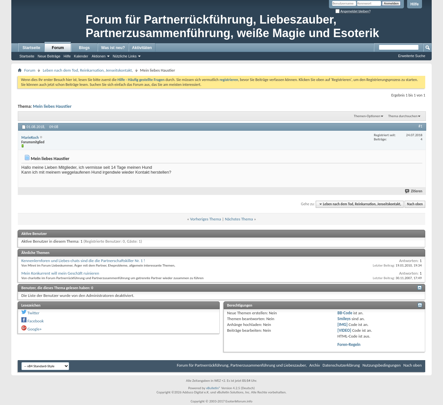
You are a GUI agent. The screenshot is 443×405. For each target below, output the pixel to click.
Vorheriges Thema (205, 219)
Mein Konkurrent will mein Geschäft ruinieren (60, 273)
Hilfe (414, 4)
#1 (420, 126)
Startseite (31, 48)
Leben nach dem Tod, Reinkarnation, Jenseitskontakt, (88, 70)
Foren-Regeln (348, 344)
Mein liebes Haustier (52, 106)
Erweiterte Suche (411, 56)
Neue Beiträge (48, 56)
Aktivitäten (142, 48)
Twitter (33, 312)
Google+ (34, 329)
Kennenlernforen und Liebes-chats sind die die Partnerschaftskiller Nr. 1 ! (83, 260)
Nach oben (415, 204)
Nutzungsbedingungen (382, 365)
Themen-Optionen (367, 116)
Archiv (314, 365)
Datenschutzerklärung (341, 365)
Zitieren (414, 191)
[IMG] (342, 324)
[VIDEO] (344, 330)
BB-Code (344, 312)
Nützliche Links (125, 56)
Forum (58, 48)
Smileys (344, 318)
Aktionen (99, 56)
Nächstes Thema (239, 219)
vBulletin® (213, 388)
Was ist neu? (113, 48)
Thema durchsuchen (402, 116)
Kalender (81, 56)
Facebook (35, 321)
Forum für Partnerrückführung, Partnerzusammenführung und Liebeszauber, (242, 365)
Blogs (84, 48)
